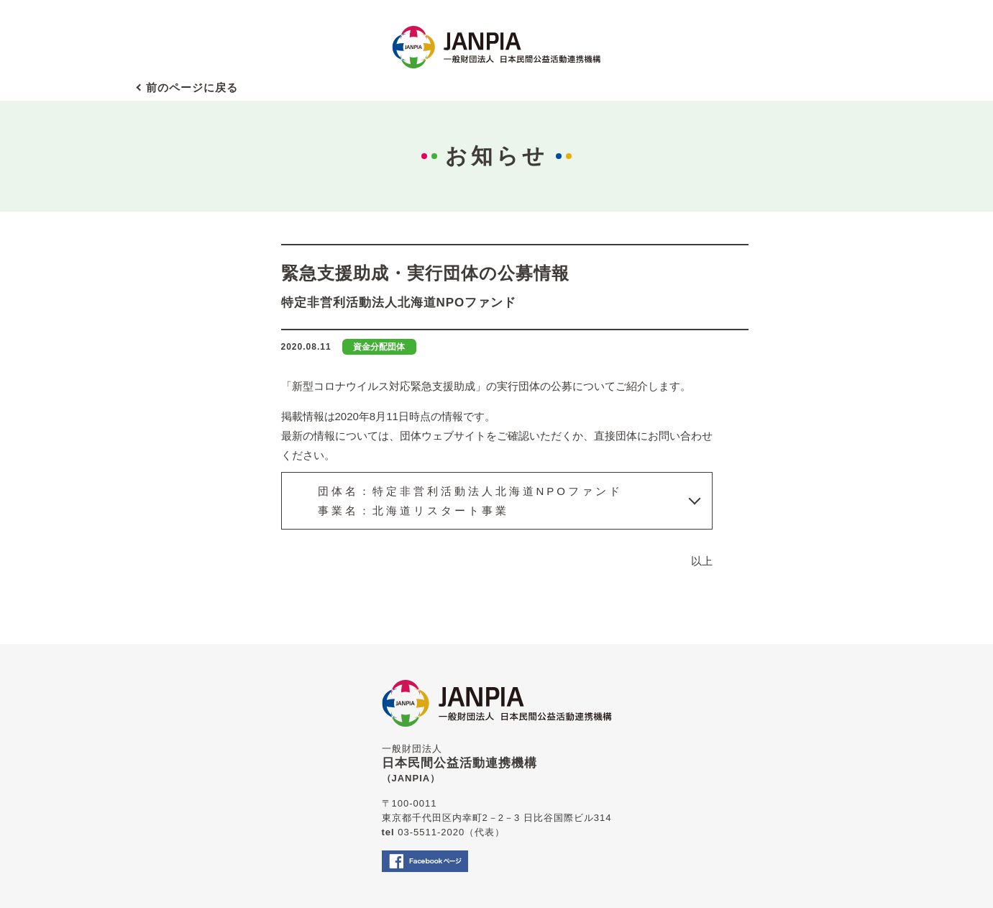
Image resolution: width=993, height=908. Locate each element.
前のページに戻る (192, 87)
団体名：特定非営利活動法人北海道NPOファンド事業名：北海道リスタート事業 (470, 501)
